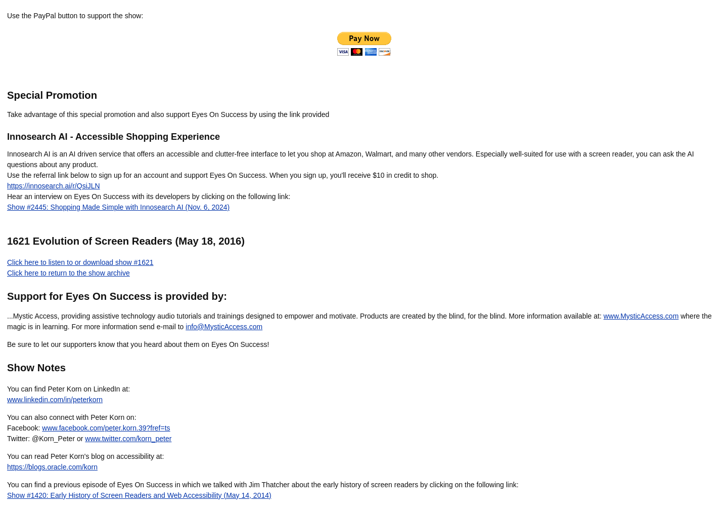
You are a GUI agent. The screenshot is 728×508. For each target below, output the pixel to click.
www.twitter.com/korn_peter (128, 439)
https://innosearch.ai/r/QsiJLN (53, 186)
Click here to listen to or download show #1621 (80, 262)
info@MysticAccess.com (224, 327)
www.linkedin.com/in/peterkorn (55, 400)
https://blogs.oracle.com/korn (52, 467)
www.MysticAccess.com (641, 316)
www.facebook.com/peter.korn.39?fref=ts (106, 428)
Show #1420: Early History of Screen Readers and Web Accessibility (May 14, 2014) (139, 495)
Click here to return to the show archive (68, 273)
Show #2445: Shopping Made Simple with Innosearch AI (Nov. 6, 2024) (118, 207)
